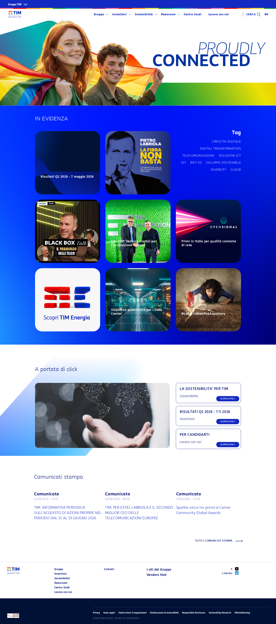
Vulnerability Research (220, 612)
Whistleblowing (242, 612)
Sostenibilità (144, 14)
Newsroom (168, 14)
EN (266, 14)
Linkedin (231, 573)
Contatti (109, 569)
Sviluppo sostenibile (223, 162)
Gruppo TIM (14, 4)
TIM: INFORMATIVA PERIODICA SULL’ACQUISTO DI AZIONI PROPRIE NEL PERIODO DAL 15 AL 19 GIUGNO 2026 (68, 512)
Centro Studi (192, 14)
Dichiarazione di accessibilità (164, 612)
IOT (183, 162)
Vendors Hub (156, 575)
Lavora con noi (218, 14)
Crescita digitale (226, 141)
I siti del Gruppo (159, 569)
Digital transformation (220, 148)
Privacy (96, 612)
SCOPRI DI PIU (227, 398)
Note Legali (109, 612)
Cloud (236, 169)
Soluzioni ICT (230, 155)
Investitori (119, 14)
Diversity (218, 169)
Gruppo (99, 14)
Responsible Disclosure (193, 612)
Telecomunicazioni (198, 155)
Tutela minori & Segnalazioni (132, 612)
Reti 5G (196, 162)
